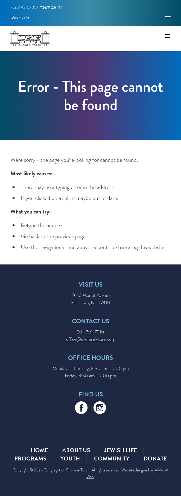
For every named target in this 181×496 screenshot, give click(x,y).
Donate (155, 458)
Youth (70, 458)
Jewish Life (120, 450)
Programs (30, 458)
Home (39, 450)
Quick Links (20, 17)
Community (111, 458)
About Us (76, 450)
